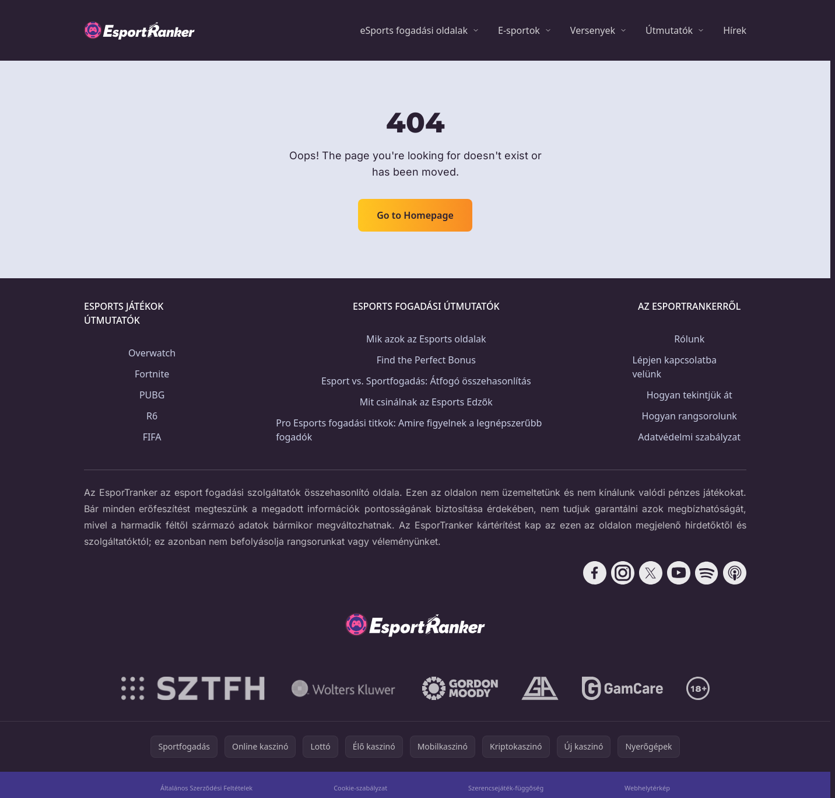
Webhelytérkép (647, 787)
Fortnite (152, 374)
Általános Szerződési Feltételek (206, 787)
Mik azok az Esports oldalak (426, 338)
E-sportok (519, 30)
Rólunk (689, 338)
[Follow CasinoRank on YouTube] (678, 572)
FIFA (152, 436)
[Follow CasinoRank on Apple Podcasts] (734, 572)
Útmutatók (669, 30)
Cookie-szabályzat (360, 787)
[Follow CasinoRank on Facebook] (594, 572)
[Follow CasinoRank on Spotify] (706, 572)
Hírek (734, 30)
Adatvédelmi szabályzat (689, 436)
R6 (151, 416)
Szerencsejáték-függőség (505, 787)
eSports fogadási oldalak (414, 30)
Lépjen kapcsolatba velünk (674, 367)
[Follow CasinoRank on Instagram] (622, 572)
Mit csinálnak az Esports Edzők (426, 402)
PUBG (151, 394)
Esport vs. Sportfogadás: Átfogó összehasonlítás (426, 380)
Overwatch (152, 352)
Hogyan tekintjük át (689, 394)
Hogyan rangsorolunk (689, 416)
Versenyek (592, 30)
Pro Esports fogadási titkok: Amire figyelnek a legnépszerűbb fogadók (409, 429)
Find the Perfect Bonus (426, 360)
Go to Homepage (415, 215)
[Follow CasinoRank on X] (650, 572)
